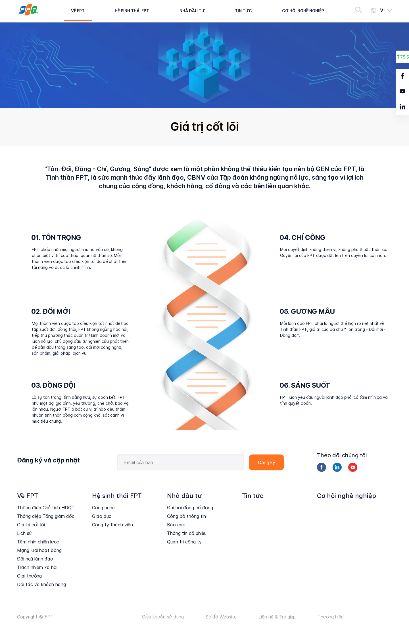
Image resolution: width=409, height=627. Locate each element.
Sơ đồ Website (221, 617)
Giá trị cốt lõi (31, 525)
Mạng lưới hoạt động (39, 550)
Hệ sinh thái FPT (132, 10)
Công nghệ (103, 507)
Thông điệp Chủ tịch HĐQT (46, 507)
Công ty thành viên (112, 525)
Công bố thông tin (186, 516)
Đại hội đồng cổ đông (190, 507)
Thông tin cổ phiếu (186, 533)
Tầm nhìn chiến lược (38, 542)
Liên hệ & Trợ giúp (277, 617)
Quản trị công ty (184, 542)
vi (382, 10)
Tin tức (243, 10)
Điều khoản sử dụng (163, 617)
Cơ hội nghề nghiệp (303, 10)
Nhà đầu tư (192, 10)
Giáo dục (101, 516)
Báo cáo (176, 525)
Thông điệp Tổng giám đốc (45, 516)
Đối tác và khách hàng (41, 584)
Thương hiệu (330, 617)
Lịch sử (24, 533)
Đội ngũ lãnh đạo (35, 559)
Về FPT (78, 10)
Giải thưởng (29, 576)
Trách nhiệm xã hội (37, 567)
